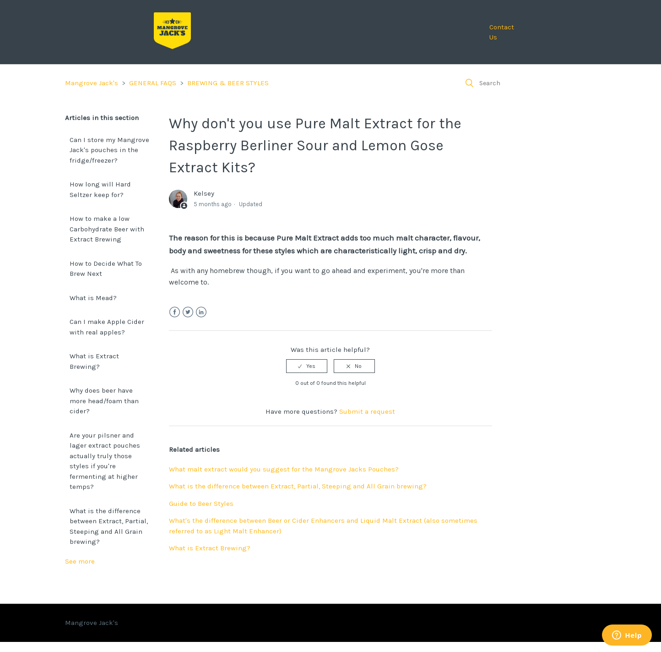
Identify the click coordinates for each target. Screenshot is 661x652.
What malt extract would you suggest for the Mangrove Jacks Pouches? (284, 469)
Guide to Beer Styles (201, 503)
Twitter (188, 312)
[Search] (527, 83)
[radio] (306, 366)
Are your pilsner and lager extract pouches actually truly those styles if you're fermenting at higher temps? (105, 461)
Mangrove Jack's (91, 83)
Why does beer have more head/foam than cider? (104, 400)
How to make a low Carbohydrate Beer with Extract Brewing (107, 228)
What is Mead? (93, 298)
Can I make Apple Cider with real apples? (107, 327)
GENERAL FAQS (152, 83)
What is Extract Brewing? (94, 361)
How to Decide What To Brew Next (106, 268)
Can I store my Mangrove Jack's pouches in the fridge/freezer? (109, 150)
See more (80, 561)
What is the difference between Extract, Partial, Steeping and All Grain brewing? (109, 526)
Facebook (174, 312)
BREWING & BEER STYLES (228, 83)
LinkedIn (201, 312)
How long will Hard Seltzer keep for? (100, 189)
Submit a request (367, 411)
